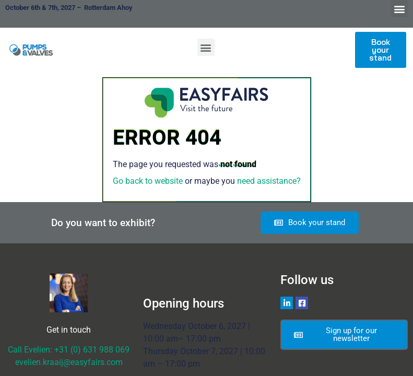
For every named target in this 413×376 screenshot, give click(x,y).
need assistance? (269, 181)
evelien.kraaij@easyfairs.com (69, 362)
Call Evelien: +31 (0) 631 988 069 (68, 350)
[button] (399, 8)
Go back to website (148, 181)
